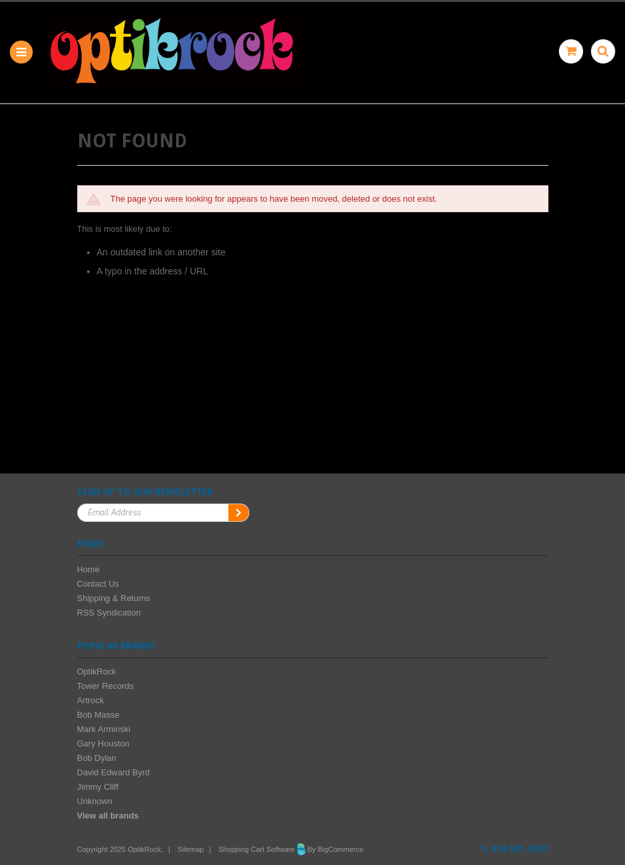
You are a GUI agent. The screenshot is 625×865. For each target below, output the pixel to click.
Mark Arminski (104, 729)
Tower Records (105, 686)
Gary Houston (103, 743)
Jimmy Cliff (97, 787)
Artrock (90, 700)
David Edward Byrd (113, 772)
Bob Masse (98, 715)
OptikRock (96, 671)
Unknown (95, 801)
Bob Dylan (96, 758)
